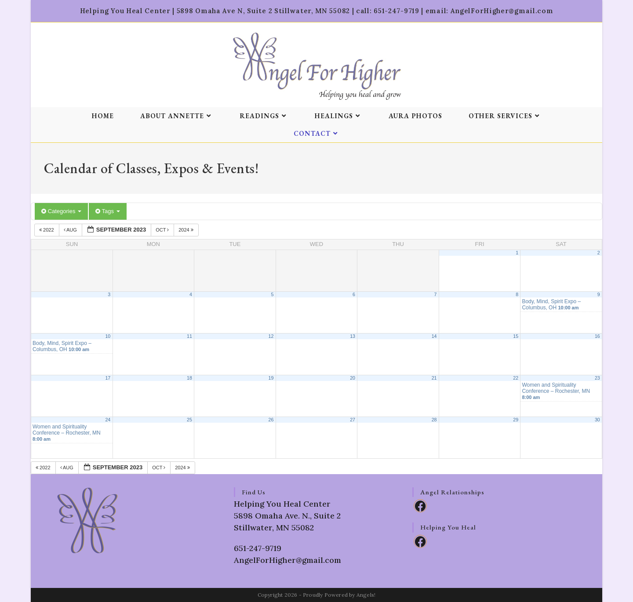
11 (189, 336)
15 (515, 336)
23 (597, 378)
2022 (47, 229)
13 (352, 336)
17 (107, 378)
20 (352, 378)
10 (107, 336)
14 (434, 336)
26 (271, 419)
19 (271, 378)
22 (515, 378)
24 (107, 419)
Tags (107, 211)
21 (434, 378)
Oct (163, 229)
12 (271, 336)
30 (597, 419)
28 (434, 419)
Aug (71, 229)
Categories (61, 211)
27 (352, 419)
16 (597, 336)
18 (189, 378)
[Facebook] (420, 505)
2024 (186, 229)
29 (515, 419)
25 (189, 419)
